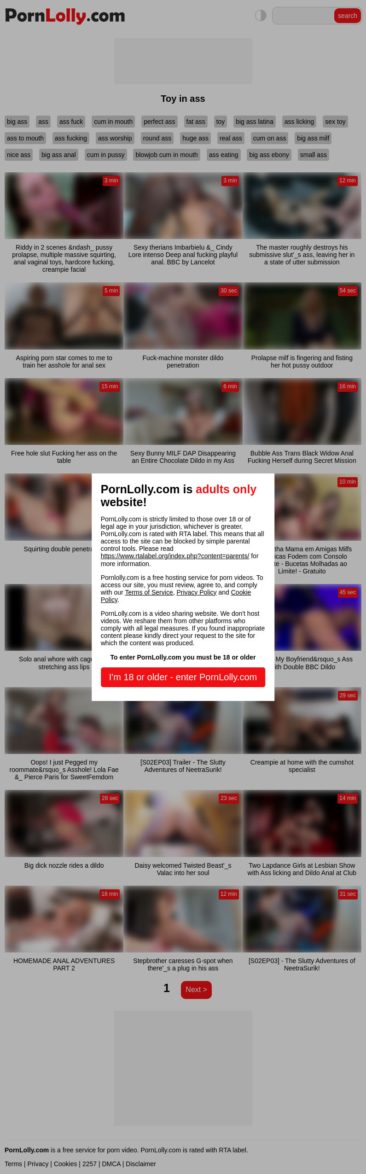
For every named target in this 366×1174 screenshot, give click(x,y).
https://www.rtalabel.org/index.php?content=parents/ (175, 556)
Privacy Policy (196, 592)
